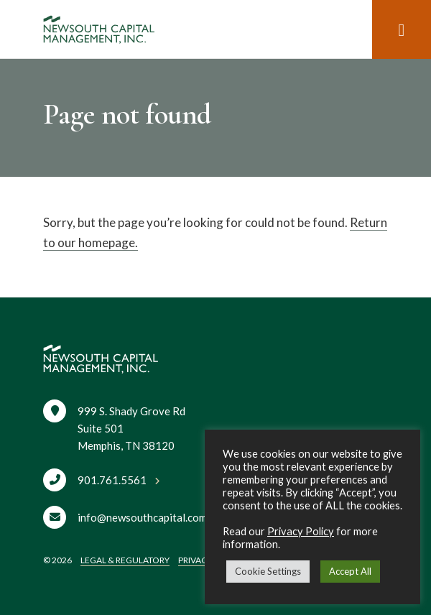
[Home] (98, 29)
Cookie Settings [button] (268, 571)
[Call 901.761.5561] (101, 478)
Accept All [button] (350, 571)
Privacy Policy (300, 531)
